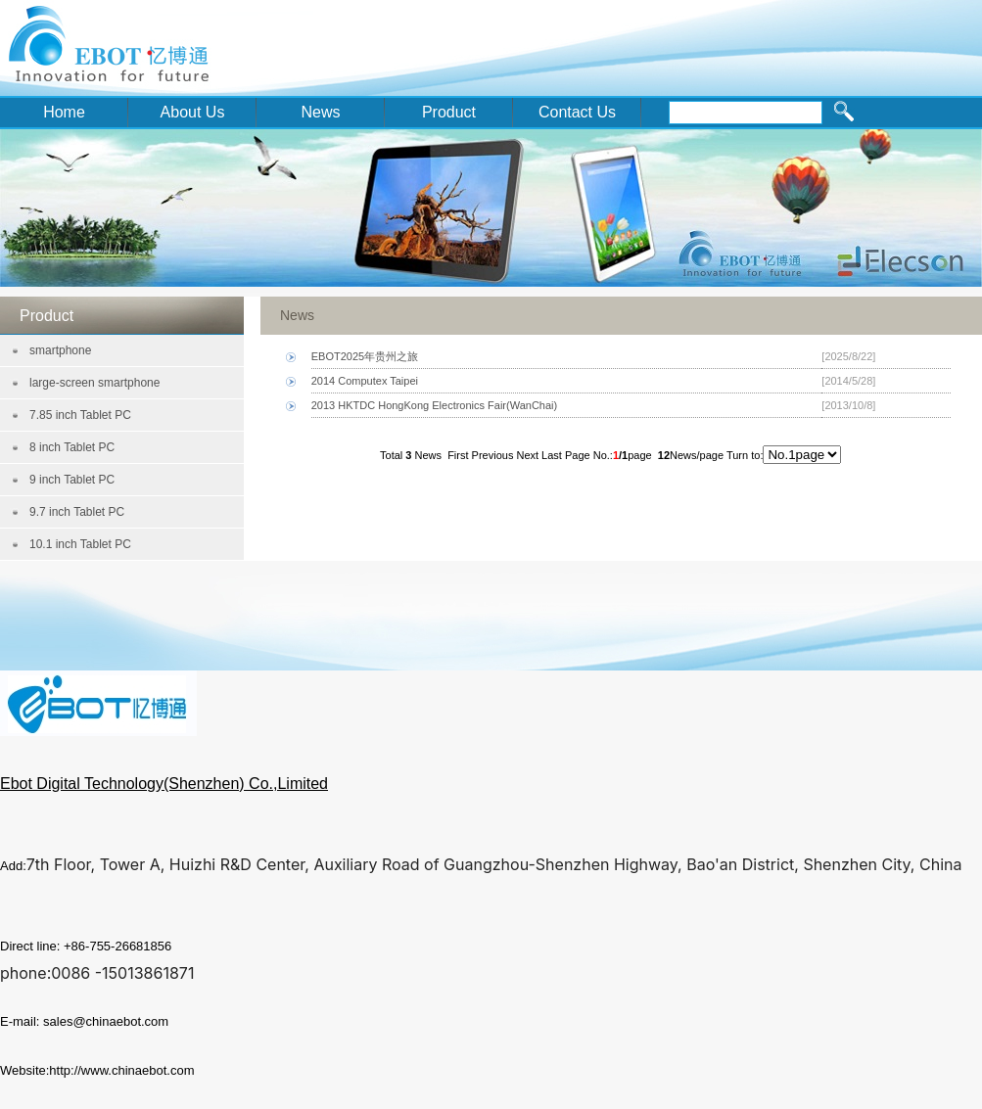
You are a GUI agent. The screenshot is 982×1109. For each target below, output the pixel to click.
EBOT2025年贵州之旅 (364, 356)
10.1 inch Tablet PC (80, 544)
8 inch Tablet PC (72, 447)
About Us (193, 112)
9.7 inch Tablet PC (76, 512)
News (320, 112)
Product (449, 112)
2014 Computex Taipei (364, 381)
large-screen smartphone (94, 383)
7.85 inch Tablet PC (80, 415)
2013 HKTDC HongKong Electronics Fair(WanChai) (434, 405)
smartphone (60, 350)
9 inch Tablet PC (72, 479)
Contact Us (577, 112)
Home (64, 112)
